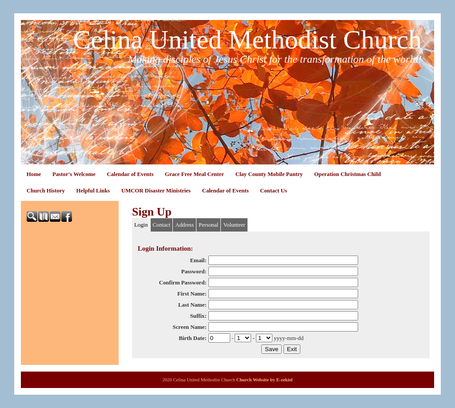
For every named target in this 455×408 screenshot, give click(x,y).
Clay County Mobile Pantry (269, 174)
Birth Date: (192, 338)
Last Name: (192, 305)
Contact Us (273, 191)
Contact (162, 225)
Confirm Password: (183, 283)
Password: (194, 271)
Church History (46, 191)
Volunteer (234, 225)
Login (141, 225)
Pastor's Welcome (74, 174)
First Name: (192, 294)
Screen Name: (190, 327)
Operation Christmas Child (347, 174)
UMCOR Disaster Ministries (156, 191)
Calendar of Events (130, 174)
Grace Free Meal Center (194, 174)
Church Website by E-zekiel (264, 379)
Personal (208, 225)
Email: (198, 260)
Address (184, 225)
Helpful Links (93, 191)
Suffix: (198, 316)
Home (34, 174)
